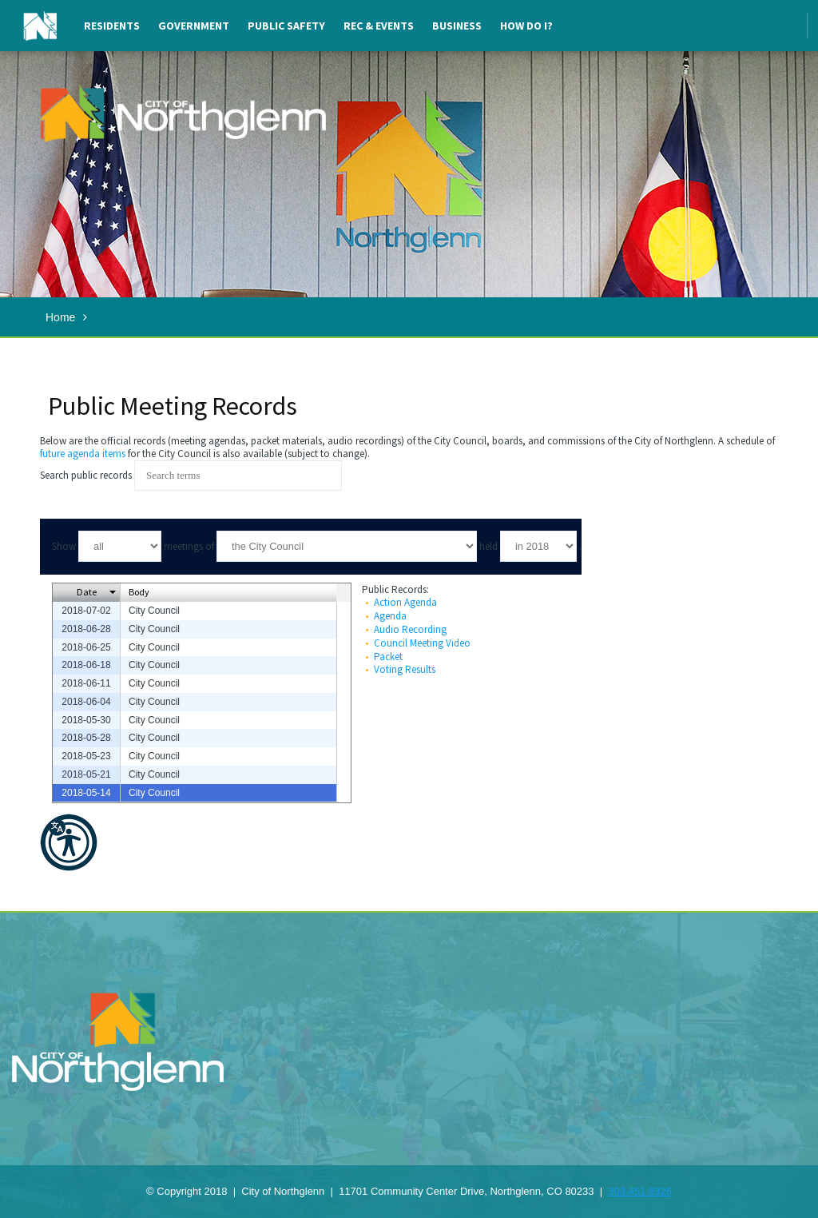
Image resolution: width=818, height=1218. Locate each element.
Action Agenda (405, 602)
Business (457, 25)
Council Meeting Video (422, 643)
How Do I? (526, 25)
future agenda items (82, 453)
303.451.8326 (640, 1191)
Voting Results (404, 669)
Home (60, 317)
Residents (112, 25)
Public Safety (286, 25)
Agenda (390, 616)
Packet (388, 656)
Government (193, 25)
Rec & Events (378, 25)
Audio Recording (410, 629)
